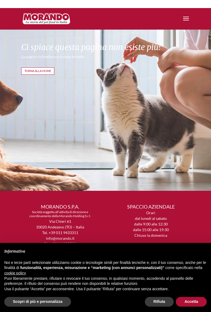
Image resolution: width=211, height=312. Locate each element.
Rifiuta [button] (159, 301)
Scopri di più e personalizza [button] (37, 301)
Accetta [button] (191, 301)
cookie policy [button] (15, 273)
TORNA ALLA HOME (37, 71)
